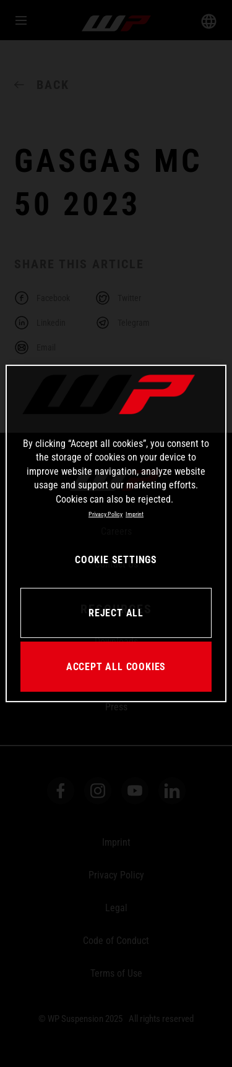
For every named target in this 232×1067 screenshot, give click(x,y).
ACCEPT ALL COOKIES (116, 667)
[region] (116, 533)
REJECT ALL (116, 613)
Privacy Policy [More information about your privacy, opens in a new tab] (105, 514)
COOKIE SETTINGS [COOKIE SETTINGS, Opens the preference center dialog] (116, 560)
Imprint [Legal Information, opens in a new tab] (135, 514)
